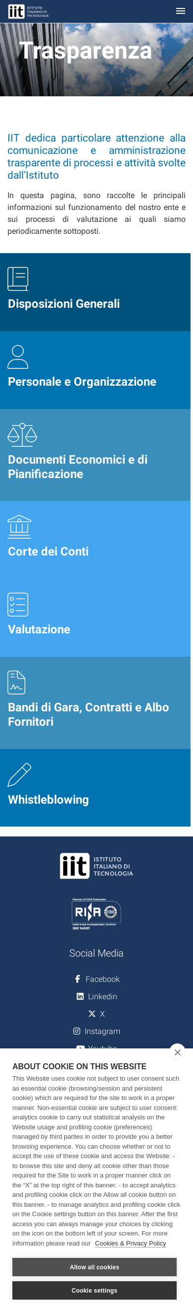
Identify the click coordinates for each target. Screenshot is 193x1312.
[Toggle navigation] (180, 11)
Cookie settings (94, 1290)
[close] (177, 1051)
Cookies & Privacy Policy (130, 1243)
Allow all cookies (94, 1267)
